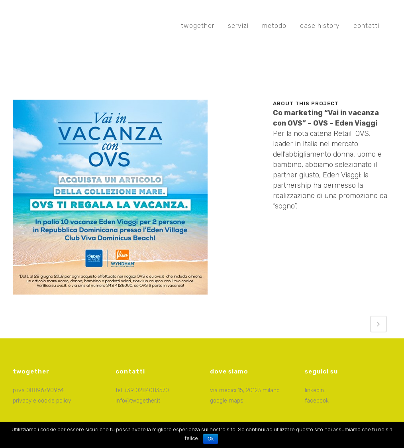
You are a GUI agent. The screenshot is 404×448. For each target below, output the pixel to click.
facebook (317, 400)
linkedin (314, 390)
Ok (211, 439)
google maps (226, 400)
